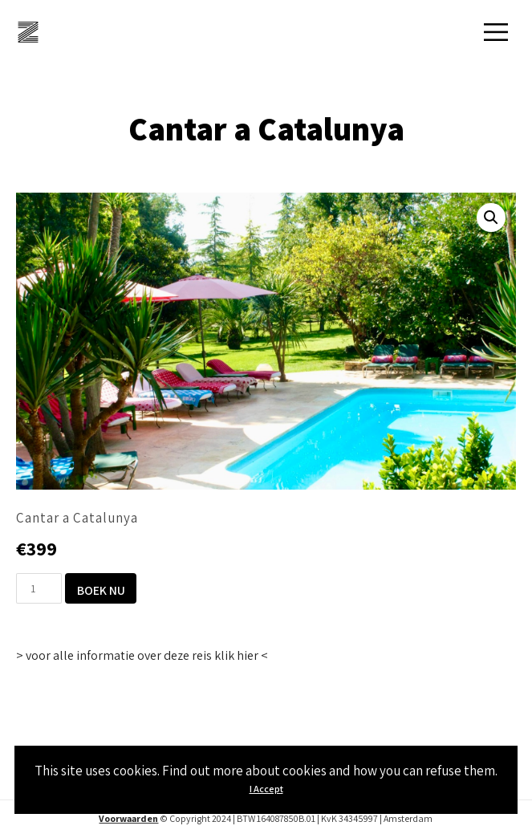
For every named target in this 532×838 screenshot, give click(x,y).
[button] (491, 217)
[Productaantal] (39, 588)
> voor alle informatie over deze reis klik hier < (142, 655)
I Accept (266, 788)
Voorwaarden (128, 818)
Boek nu (101, 590)
